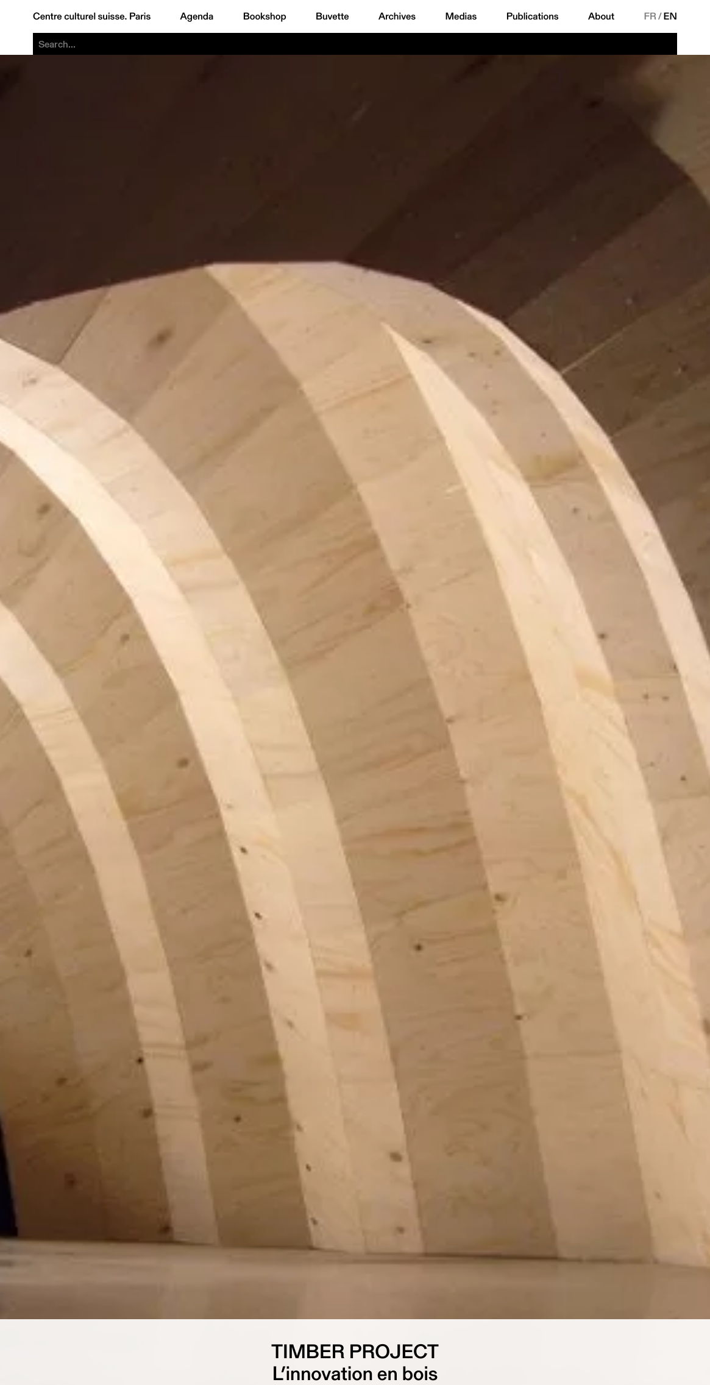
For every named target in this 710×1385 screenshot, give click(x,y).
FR (650, 16)
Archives (397, 16)
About (601, 16)
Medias (461, 16)
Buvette (332, 16)
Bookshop (264, 16)
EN (670, 16)
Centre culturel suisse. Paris (92, 16)
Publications (532, 16)
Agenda (197, 16)
